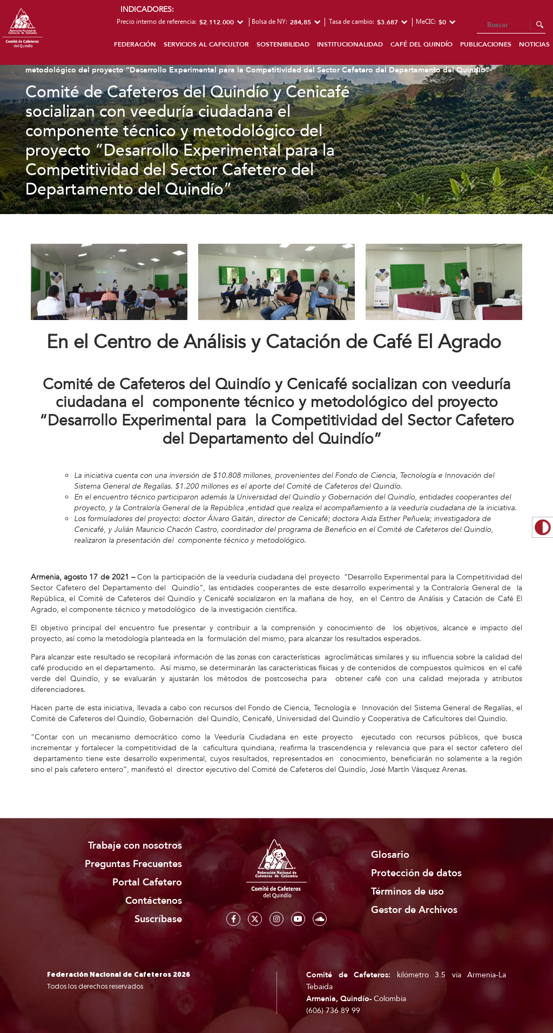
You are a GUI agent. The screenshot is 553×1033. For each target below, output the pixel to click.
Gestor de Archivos (414, 910)
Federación (135, 44)
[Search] (511, 25)
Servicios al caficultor (206, 44)
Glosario (390, 855)
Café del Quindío (421, 44)
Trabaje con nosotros (135, 845)
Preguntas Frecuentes (133, 864)
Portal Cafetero (147, 882)
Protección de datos (416, 873)
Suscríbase (158, 919)
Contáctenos (153, 901)
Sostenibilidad (283, 44)
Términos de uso (407, 891)
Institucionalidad (350, 44)
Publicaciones (485, 44)
